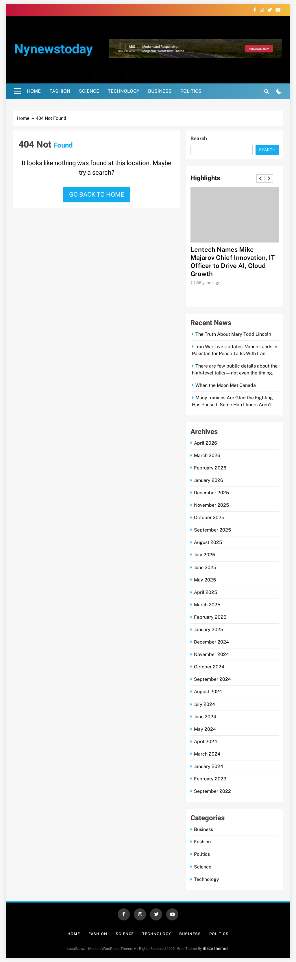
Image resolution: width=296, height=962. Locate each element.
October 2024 (209, 667)
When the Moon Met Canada (225, 385)
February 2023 (210, 779)
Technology (123, 91)
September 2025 (212, 530)
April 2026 (205, 443)
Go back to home (96, 194)
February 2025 (210, 617)
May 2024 (205, 729)
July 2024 (204, 704)
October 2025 (209, 517)
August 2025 (208, 542)
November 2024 (211, 654)
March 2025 (207, 604)
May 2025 (205, 580)
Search (198, 139)
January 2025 (208, 629)
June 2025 (205, 567)
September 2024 (212, 679)
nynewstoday (53, 49)
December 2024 (211, 642)
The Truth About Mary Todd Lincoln (233, 334)
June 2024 (205, 716)
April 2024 (205, 741)
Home (34, 91)
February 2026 (210, 468)
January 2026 (208, 480)
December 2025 (211, 492)
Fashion (59, 91)
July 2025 (204, 555)
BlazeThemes (215, 949)
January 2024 (208, 766)
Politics (190, 91)
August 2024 (208, 691)
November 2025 (211, 505)
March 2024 (207, 754)
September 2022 (212, 791)
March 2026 (207, 455)
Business (160, 91)
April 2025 (205, 592)
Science (89, 91)
